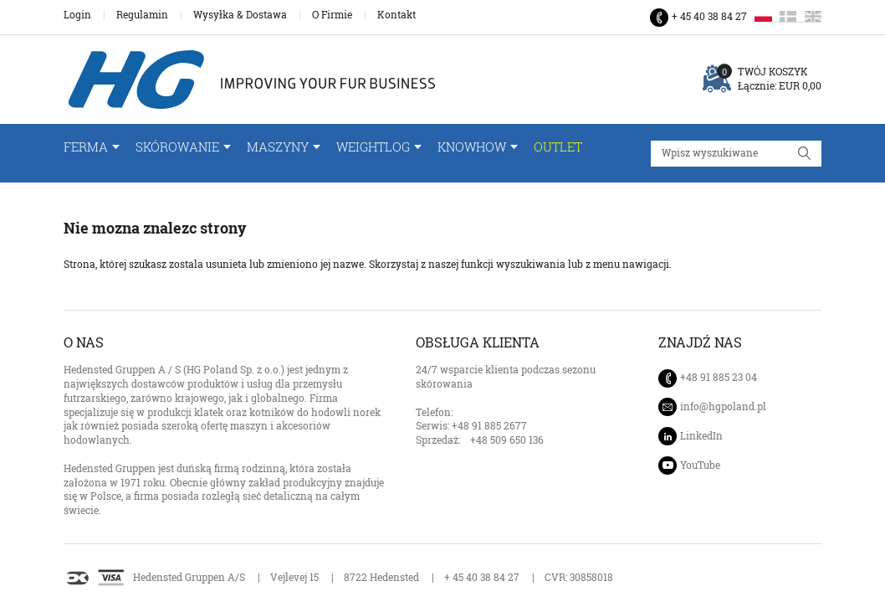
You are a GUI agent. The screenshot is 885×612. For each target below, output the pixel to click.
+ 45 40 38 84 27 (709, 16)
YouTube (700, 465)
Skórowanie (177, 147)
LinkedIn (701, 436)
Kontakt (396, 15)
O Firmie (332, 15)
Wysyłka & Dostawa (240, 15)
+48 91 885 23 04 (718, 377)
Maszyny (278, 147)
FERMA (86, 147)
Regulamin (142, 15)
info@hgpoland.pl (723, 407)
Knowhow (471, 147)
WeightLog (373, 147)
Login (77, 15)
